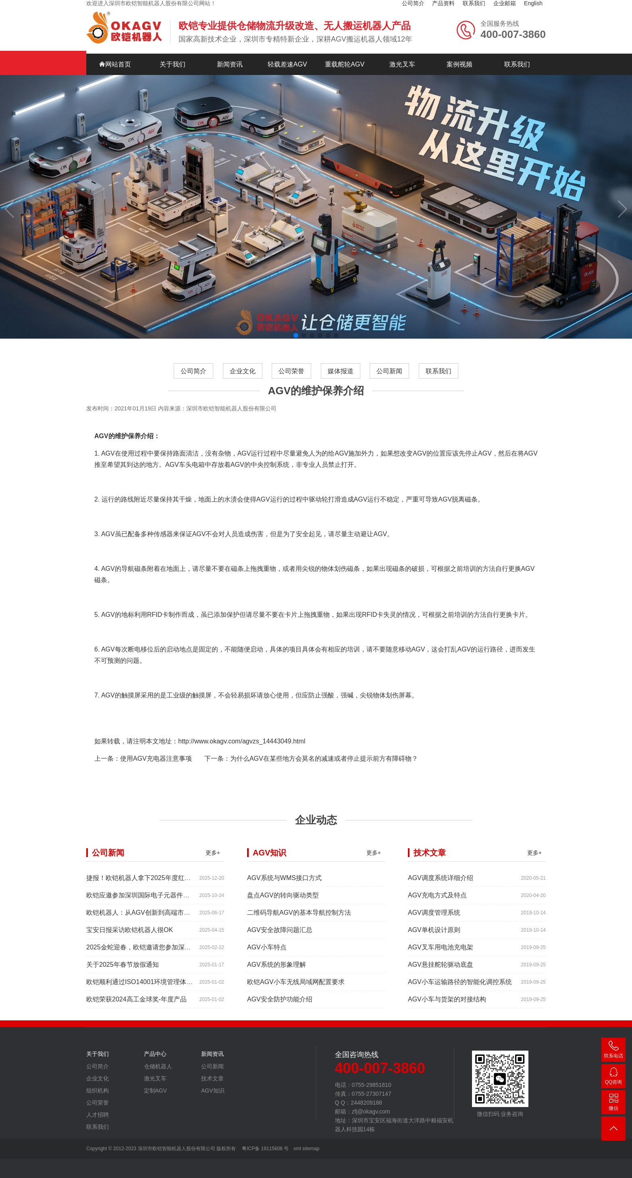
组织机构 (97, 1096)
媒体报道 (340, 376)
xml (297, 1148)
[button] (295, 335)
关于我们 (172, 64)
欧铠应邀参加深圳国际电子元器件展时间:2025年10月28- (167, 900)
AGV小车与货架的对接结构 (447, 1004)
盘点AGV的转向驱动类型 (283, 900)
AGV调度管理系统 (434, 917)
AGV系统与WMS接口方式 (284, 883)
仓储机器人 (158, 1071)
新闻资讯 (230, 64)
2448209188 (613, 1077)
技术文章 (212, 1083)
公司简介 (193, 376)
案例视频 (459, 64)
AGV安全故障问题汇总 (279, 935)
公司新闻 (390, 376)
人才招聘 (97, 1120)
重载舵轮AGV (344, 64)
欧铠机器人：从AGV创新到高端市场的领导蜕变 (154, 917)
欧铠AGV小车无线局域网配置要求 (296, 987)
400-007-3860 (613, 1051)
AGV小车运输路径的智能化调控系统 (460, 987)
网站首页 (115, 64)
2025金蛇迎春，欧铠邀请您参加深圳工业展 (148, 952)
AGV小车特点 (267, 952)
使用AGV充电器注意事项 (156, 763)
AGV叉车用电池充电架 (440, 952)
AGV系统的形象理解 (276, 969)
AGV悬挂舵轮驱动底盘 (440, 969)
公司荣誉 (291, 376)
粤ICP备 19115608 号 (265, 1148)
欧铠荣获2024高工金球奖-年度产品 (136, 1004)
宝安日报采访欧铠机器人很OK (129, 935)
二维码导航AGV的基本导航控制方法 (299, 917)
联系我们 (517, 64)
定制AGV (155, 1096)
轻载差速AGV (287, 64)
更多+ (213, 858)
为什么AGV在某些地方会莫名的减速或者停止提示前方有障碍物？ (324, 763)
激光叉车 (402, 64)
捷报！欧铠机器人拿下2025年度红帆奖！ (145, 883)
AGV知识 (213, 1096)
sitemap (310, 1148)
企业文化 (242, 376)
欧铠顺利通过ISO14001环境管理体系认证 (146, 987)
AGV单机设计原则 (434, 935)
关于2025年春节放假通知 (122, 969)
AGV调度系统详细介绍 (440, 883)
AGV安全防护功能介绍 (279, 1004)
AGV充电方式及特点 (437, 900)
